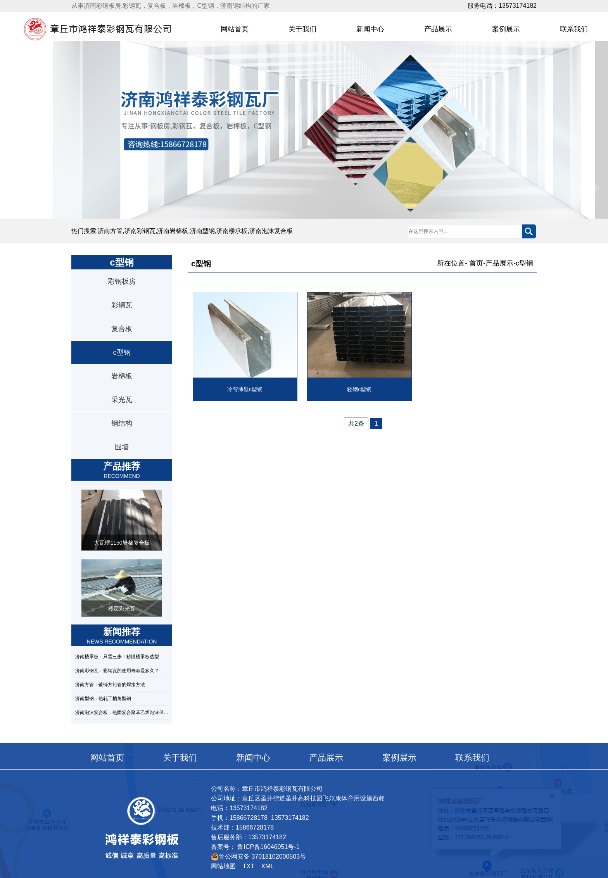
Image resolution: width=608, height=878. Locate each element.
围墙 (122, 447)
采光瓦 (121, 400)
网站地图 (223, 866)
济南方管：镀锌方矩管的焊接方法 (110, 684)
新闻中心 (370, 29)
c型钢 (122, 352)
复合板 (121, 329)
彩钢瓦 (121, 305)
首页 (476, 263)
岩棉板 (121, 376)
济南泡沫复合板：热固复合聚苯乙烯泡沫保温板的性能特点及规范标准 (147, 712)
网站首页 (235, 29)
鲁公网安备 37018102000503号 (258, 857)
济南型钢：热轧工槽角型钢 (103, 698)
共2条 (356, 423)
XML (267, 866)
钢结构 (121, 423)
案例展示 (506, 29)
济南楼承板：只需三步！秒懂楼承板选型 (117, 656)
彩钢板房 (122, 281)
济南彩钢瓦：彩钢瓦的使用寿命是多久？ (117, 670)
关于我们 (302, 29)
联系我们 (472, 757)
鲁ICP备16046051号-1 (268, 847)
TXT (248, 866)
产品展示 (438, 29)
